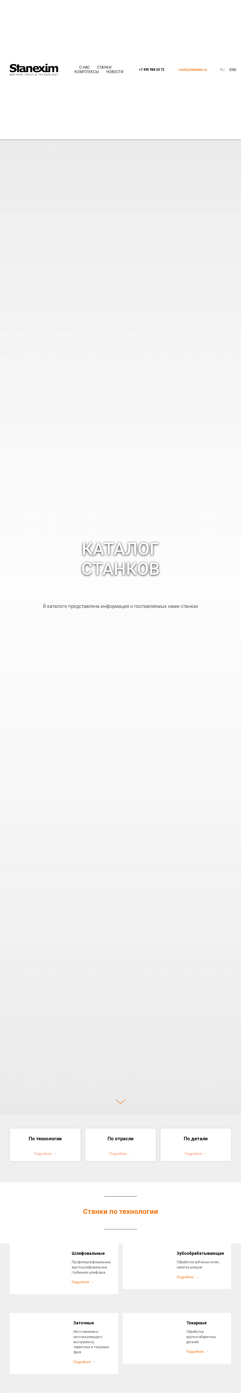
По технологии (45, 1138)
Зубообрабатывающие (200, 1253)
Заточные (83, 1322)
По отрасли (120, 1138)
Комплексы (86, 72)
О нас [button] (84, 67)
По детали (196, 1138)
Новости (115, 72)
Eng (232, 69)
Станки (104, 67)
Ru (222, 69)
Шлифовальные (88, 1253)
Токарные (196, 1322)
